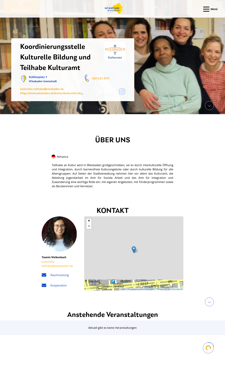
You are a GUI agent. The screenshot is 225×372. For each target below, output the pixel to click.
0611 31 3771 (100, 78)
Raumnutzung (59, 275)
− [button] (89, 226)
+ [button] (89, 221)
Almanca (60, 157)
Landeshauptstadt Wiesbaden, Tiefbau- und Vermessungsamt (156, 289)
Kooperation (58, 285)
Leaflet (123, 289)
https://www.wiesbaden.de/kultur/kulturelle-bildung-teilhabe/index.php (66, 93)
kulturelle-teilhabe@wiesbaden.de (42, 89)
